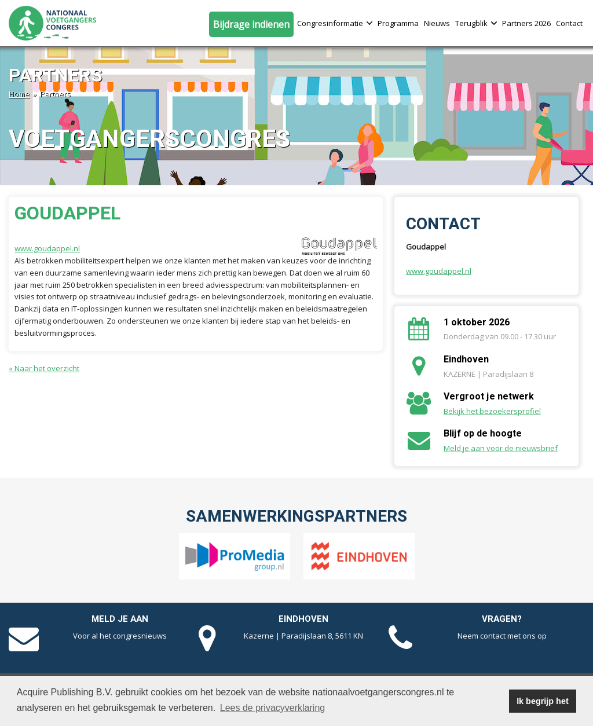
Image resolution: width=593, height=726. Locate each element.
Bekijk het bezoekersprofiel (492, 411)
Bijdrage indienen (251, 24)
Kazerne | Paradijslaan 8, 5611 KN (303, 635)
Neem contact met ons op (502, 635)
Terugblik (476, 23)
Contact (569, 23)
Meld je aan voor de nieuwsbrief (501, 448)
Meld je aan (119, 619)
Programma (398, 23)
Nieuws (437, 23)
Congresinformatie (334, 23)
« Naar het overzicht (44, 368)
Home (19, 94)
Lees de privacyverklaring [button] (272, 708)
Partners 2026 (526, 23)
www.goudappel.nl (47, 248)
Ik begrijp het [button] (543, 701)
